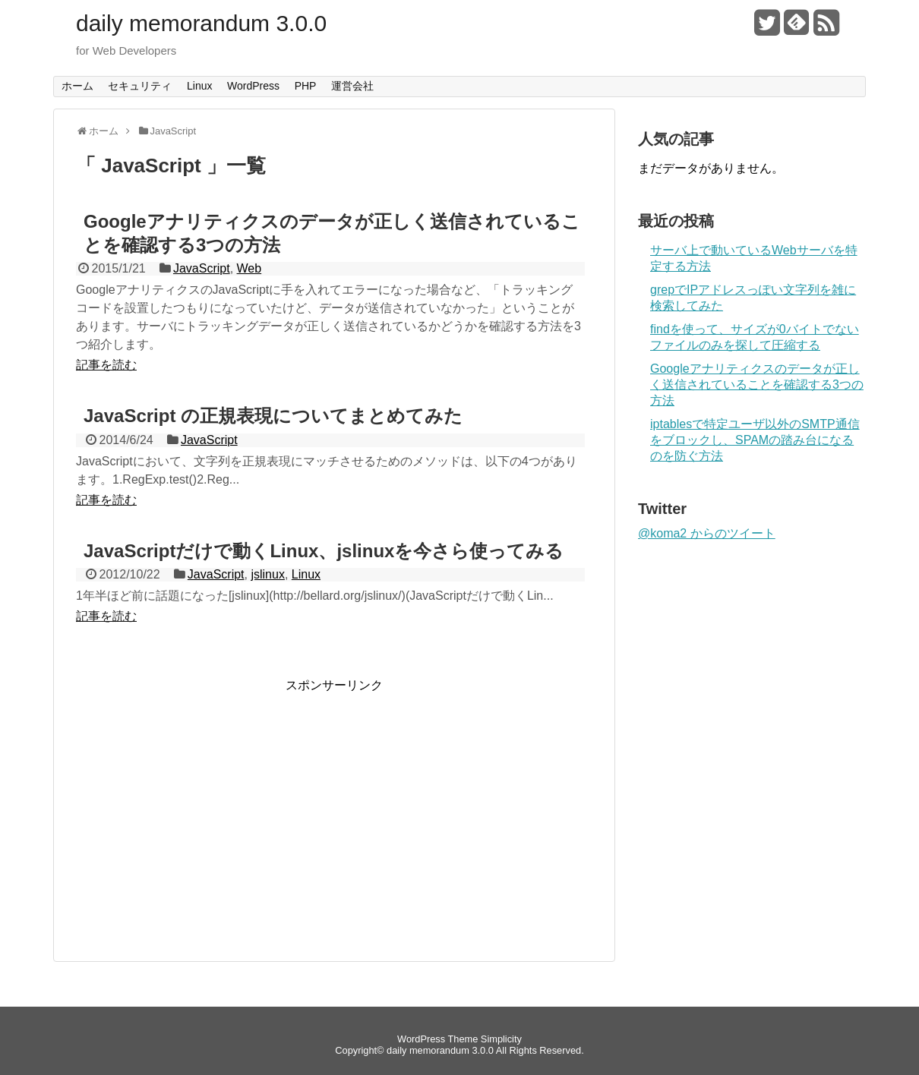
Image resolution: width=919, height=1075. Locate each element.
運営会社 (352, 86)
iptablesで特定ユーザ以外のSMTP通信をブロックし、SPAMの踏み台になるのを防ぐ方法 (755, 440)
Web (249, 268)
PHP (306, 86)
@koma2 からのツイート (706, 533)
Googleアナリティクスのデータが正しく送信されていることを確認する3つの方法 (757, 384)
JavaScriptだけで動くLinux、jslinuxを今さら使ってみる (324, 551)
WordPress (253, 86)
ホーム (77, 86)
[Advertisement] (203, 800)
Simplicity (501, 1039)
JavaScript (201, 268)
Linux (199, 86)
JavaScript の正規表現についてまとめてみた (273, 415)
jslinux (267, 574)
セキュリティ (140, 86)
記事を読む (106, 364)
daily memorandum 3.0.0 (201, 23)
